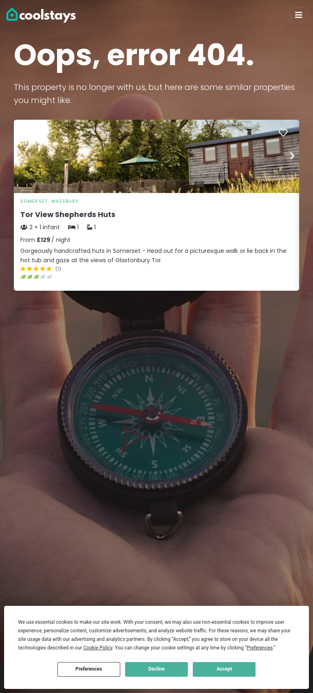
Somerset (34, 201)
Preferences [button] (260, 648)
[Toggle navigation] (299, 15)
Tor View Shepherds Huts (67, 214)
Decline (156, 669)
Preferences (88, 669)
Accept (224, 669)
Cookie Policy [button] (97, 648)
